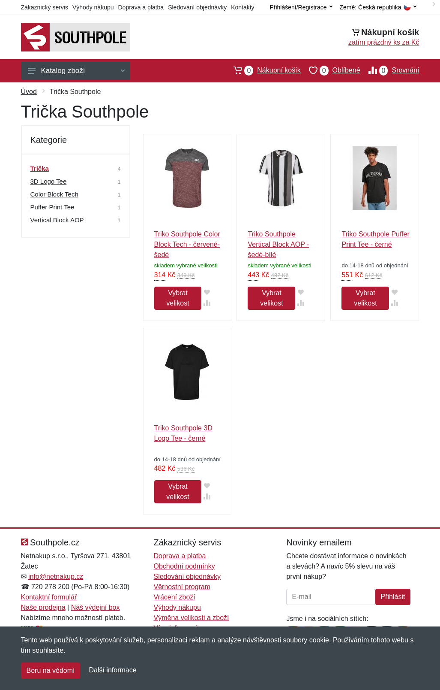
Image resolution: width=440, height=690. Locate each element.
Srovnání (389, 70)
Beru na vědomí (51, 670)
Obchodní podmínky (184, 566)
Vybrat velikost (177, 298)
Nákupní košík (262, 70)
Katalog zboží (76, 71)
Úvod (29, 91)
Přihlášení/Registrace (300, 7)
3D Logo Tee (48, 181)
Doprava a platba (141, 7)
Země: (378, 7)
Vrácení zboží (174, 597)
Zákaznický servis (44, 7)
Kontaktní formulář (49, 597)
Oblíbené (330, 70)
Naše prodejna (43, 607)
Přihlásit (393, 596)
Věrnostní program (181, 586)
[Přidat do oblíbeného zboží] (206, 292)
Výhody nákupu (93, 7)
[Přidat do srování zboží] (206, 302)
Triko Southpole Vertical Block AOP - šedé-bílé (278, 244)
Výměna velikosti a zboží (191, 617)
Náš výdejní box (95, 607)
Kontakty (242, 7)
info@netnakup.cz (55, 576)
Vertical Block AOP (57, 220)
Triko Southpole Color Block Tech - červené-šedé (187, 244)
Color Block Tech (54, 194)
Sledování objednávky (197, 7)
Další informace (112, 670)
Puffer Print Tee (52, 207)
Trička (39, 168)
